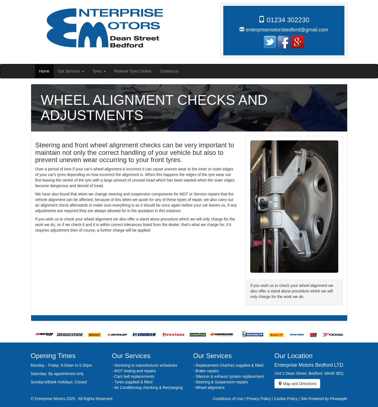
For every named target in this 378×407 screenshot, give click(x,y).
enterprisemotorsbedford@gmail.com (287, 30)
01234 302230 (288, 20)
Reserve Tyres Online (132, 71)
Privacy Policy (259, 398)
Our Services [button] (71, 71)
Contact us (169, 71)
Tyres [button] (99, 71)
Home (46, 70)
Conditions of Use (228, 398)
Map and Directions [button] (297, 383)
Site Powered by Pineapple (324, 398)
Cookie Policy (285, 398)
